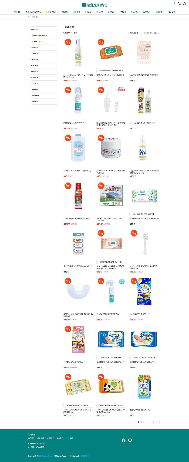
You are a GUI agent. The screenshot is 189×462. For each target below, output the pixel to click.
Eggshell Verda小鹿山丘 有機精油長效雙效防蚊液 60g (144, 172)
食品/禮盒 (146, 12)
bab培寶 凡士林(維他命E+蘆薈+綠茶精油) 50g (111, 172)
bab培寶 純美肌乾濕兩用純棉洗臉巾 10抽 (144, 76)
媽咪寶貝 (111, 12)
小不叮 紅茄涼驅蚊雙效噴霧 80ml (76, 218)
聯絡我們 (60, 438)
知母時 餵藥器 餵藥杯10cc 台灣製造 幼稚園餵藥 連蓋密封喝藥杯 (110, 124)
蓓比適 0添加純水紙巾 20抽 (140, 410)
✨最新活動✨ (51, 12)
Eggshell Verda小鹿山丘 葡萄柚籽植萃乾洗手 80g (78, 76)
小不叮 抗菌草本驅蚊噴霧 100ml (142, 123)
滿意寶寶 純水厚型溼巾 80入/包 (142, 362)
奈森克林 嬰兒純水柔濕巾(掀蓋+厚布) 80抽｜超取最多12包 (110, 267)
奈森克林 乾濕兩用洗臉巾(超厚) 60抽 (144, 218)
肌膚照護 (122, 12)
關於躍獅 (31, 438)
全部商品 (65, 12)
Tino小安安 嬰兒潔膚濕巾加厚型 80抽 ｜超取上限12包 (110, 411)
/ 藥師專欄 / (159, 12)
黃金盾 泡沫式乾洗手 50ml (74, 123)
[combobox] (67, 33)
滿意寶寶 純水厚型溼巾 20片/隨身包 (110, 362)
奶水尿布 (99, 12)
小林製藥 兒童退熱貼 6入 (139, 314)
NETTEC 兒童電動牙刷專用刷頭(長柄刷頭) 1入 (143, 267)
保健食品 (88, 12)
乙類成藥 (76, 12)
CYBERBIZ (85, 456)
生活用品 (134, 12)
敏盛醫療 (50, 438)
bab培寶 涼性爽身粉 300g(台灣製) (77, 171)
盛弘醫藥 (40, 438)
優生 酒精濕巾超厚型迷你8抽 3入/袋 (77, 266)
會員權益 (171, 12)
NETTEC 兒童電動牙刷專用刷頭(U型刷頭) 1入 (78, 315)
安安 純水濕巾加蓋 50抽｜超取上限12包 (110, 76)
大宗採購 (69, 438)
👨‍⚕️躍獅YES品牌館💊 (33, 12)
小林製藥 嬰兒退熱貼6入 (73, 362)
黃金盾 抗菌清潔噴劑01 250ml (108, 314)
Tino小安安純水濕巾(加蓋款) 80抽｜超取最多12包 (78, 411)
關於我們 (17, 12)
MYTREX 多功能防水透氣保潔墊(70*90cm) (109, 219)
